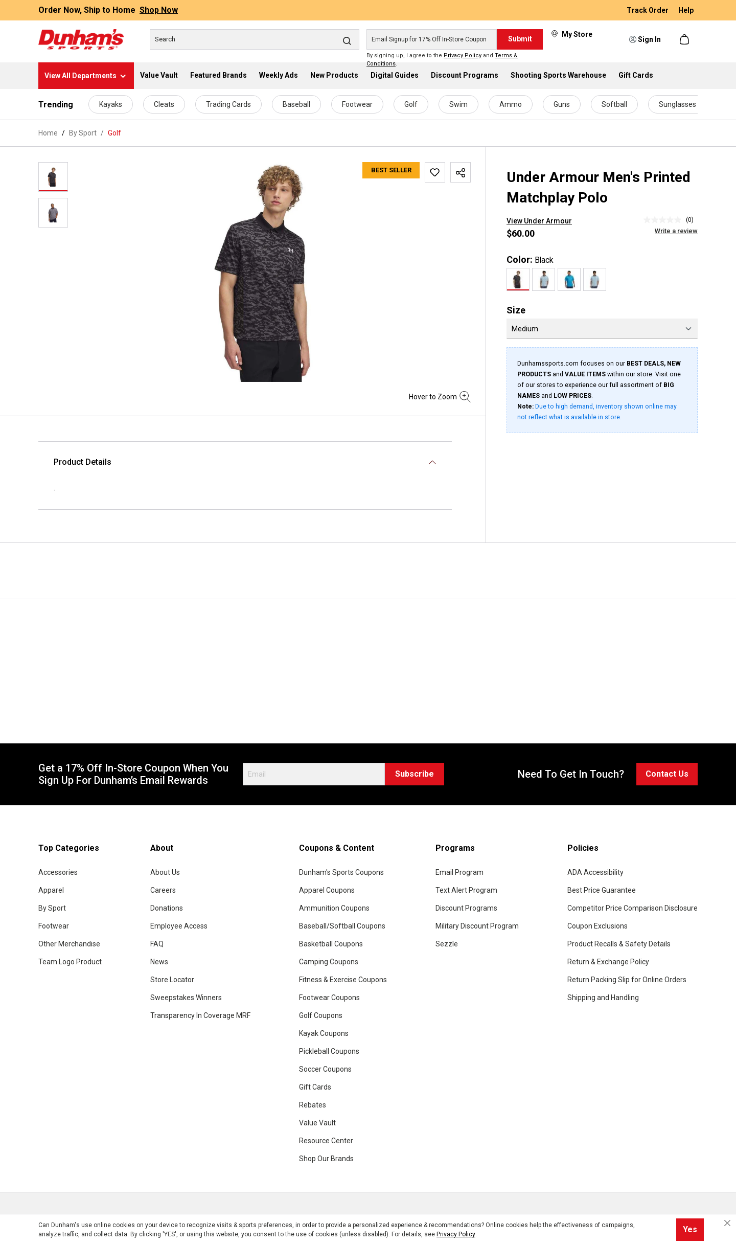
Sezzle (446, 944)
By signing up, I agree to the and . (442, 59)
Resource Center (326, 1141)
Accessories (58, 872)
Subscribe (414, 774)
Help (686, 10)
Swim (458, 104)
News (159, 962)
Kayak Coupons (324, 1033)
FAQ (157, 944)
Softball (614, 104)
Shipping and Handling (603, 997)
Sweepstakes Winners (186, 997)
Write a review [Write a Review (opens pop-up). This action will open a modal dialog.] (676, 231)
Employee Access (179, 926)
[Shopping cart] (685, 39)
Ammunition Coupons (334, 908)
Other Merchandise (69, 944)
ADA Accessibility (595, 872)
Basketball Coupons (331, 944)
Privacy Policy (462, 55)
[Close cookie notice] (727, 1223)
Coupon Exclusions (597, 926)
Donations (166, 908)
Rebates (312, 1105)
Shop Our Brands (326, 1159)
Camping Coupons (328, 962)
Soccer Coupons (325, 1069)
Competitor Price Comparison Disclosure (632, 908)
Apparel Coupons (327, 890)
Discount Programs (466, 908)
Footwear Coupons (329, 997)
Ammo (510, 104)
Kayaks (110, 104)
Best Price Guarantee (601, 890)
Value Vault (317, 1123)
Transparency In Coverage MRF (200, 1015)
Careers (163, 890)
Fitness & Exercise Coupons (343, 980)
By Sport (52, 908)
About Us (165, 872)
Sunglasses (677, 104)
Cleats (164, 104)
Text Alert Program (466, 890)
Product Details (82, 462)
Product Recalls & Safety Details (619, 944)
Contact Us (667, 774)
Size (516, 310)
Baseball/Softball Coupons (342, 926)
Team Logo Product (70, 962)
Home (48, 133)
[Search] (254, 39)
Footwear (357, 104)
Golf (411, 104)
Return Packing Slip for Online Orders (626, 980)
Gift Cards (315, 1087)
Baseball (296, 104)
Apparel (51, 890)
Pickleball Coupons (329, 1051)
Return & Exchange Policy (608, 962)
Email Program (459, 872)
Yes (690, 1229)
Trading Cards (228, 104)
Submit (520, 39)
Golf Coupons (320, 1015)
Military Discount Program (477, 926)
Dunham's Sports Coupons (341, 872)
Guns (562, 104)
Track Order (648, 10)
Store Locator (172, 980)
